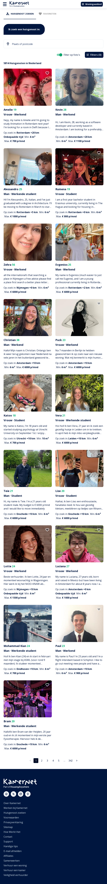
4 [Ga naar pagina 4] (53, 760)
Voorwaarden (11, 817)
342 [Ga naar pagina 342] (70, 760)
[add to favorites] (47, 73)
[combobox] (53, 44)
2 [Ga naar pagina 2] (41, 760)
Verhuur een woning (15, 865)
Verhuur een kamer (15, 870)
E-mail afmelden (13, 851)
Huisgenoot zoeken (15, 812)
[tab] (20, 13)
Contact (8, 836)
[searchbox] (56, 44)
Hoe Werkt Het (12, 832)
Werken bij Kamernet (15, 808)
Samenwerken (12, 860)
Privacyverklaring (13, 822)
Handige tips (11, 846)
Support (8, 841)
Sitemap (8, 827)
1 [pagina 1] (36, 760)
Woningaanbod (92, 4)
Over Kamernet (12, 803)
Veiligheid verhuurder (16, 875)
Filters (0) (93, 54)
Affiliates (8, 855)
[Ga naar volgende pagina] (76, 760)
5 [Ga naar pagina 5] (58, 760)
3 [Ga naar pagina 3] (47, 760)
